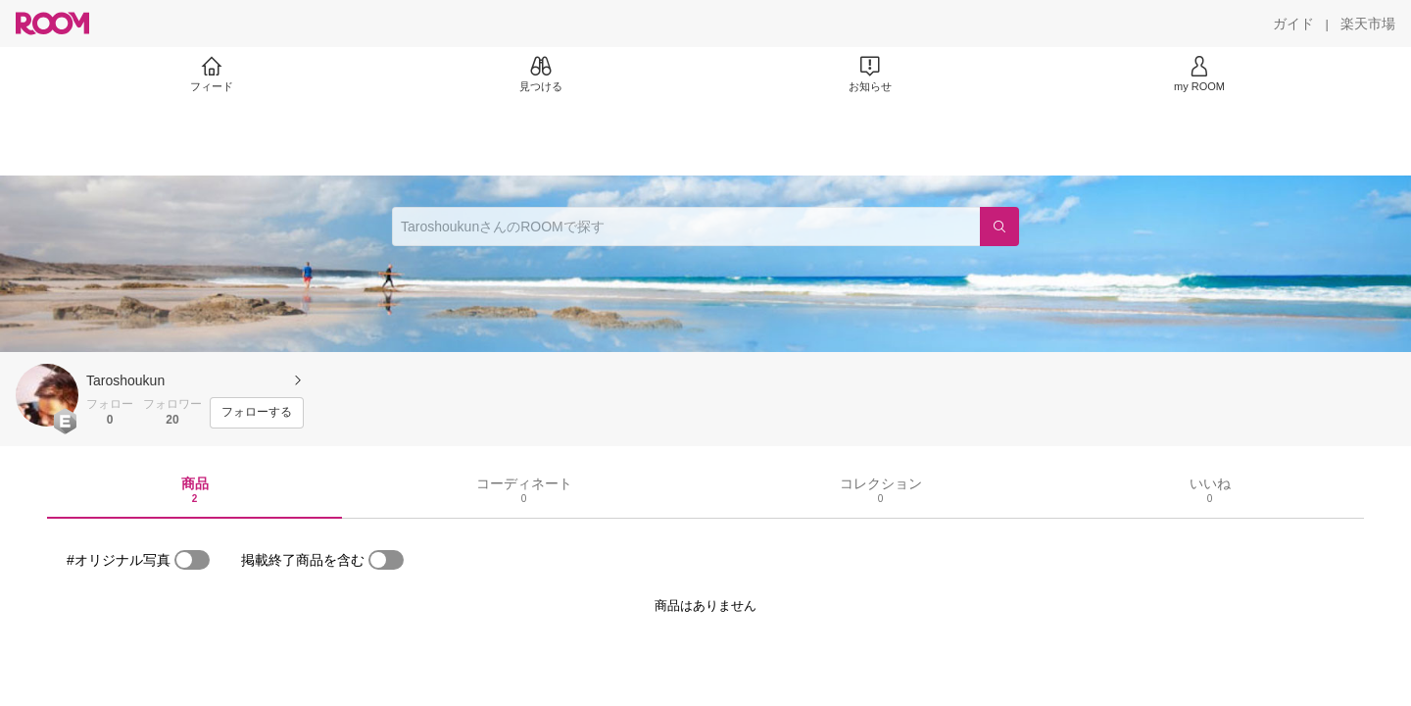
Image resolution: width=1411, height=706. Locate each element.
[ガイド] (1293, 23)
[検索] (999, 226)
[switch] (192, 560)
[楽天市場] (1367, 23)
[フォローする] (257, 413)
